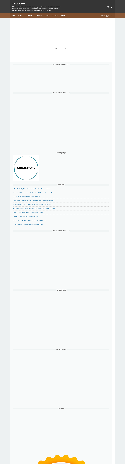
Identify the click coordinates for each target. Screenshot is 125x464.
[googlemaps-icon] (110, 5)
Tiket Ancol (65, 457)
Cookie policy (73, 457)
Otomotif (56, 12)
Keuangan (40, 12)
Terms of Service (92, 457)
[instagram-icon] (106, 5)
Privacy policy (82, 457)
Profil (64, 12)
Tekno (21, 12)
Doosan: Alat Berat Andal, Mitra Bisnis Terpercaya (98, 186)
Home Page (27, 457)
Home (15, 12)
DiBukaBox (20, 1)
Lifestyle (30, 12)
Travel (48, 12)
